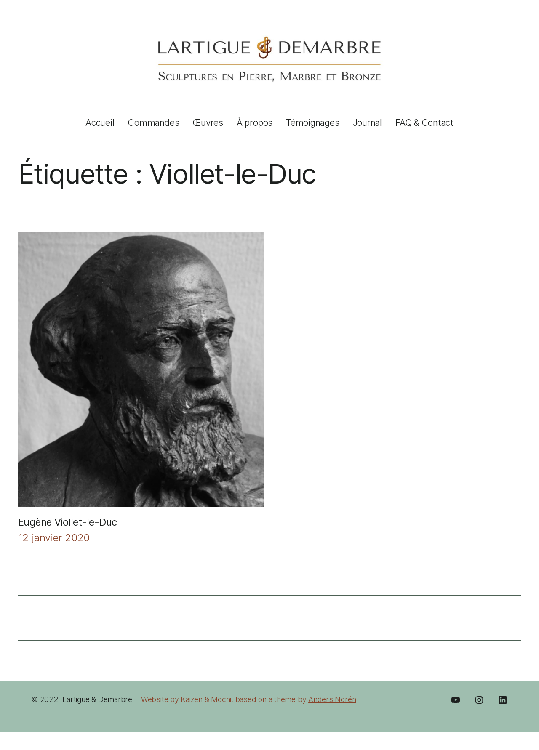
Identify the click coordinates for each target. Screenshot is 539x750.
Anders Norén (332, 699)
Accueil (99, 122)
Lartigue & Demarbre (97, 699)
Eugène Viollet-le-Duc (67, 522)
